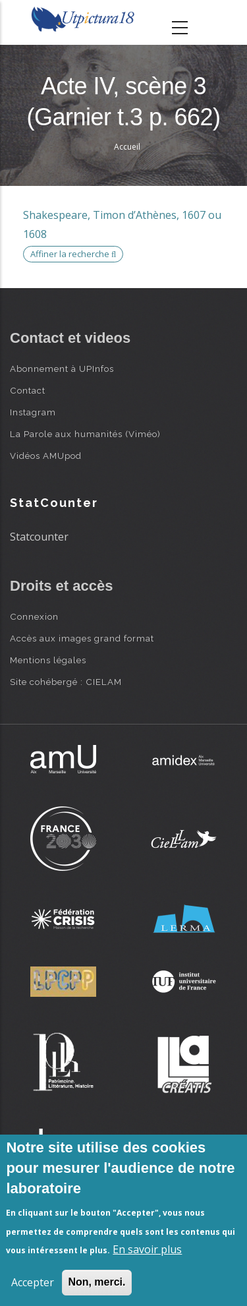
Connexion (34, 616)
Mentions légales (48, 660)
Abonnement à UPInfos (62, 368)
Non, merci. (96, 1282)
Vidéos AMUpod (46, 455)
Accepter (32, 1282)
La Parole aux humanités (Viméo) (85, 434)
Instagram (33, 412)
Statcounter (39, 536)
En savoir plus (147, 1249)
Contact (27, 390)
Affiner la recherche (73, 254)
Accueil (127, 146)
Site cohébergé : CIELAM (66, 681)
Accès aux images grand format (82, 638)
